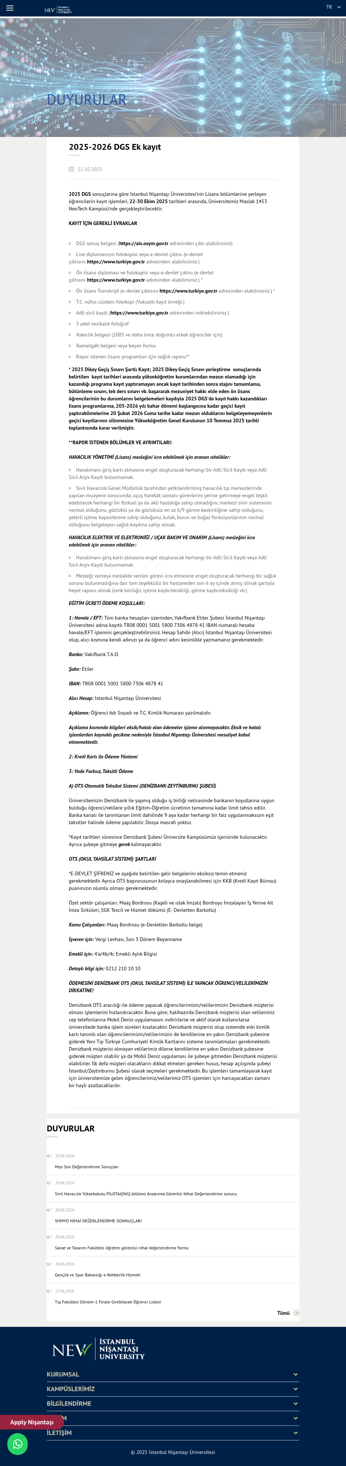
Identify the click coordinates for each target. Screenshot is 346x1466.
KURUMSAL (63, 1374)
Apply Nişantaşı (32, 1422)
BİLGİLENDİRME (69, 1403)
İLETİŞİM (59, 1432)
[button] (10, 8)
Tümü (283, 1313)
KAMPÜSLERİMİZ (71, 1389)
